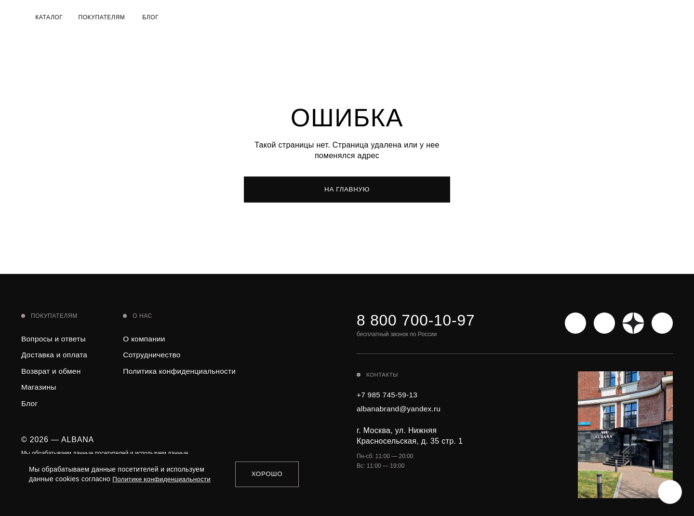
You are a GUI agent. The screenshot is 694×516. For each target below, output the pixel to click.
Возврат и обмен (52, 371)
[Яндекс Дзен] (633, 323)
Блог (152, 17)
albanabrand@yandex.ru (400, 409)
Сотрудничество (156, 355)
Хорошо (267, 473)
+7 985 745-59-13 (388, 395)
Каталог (50, 17)
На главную (347, 189)
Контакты (383, 374)
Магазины (39, 388)
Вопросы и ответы (55, 339)
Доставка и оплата (55, 355)
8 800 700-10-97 (424, 321)
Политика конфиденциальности (185, 371)
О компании (148, 339)
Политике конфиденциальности (163, 478)
